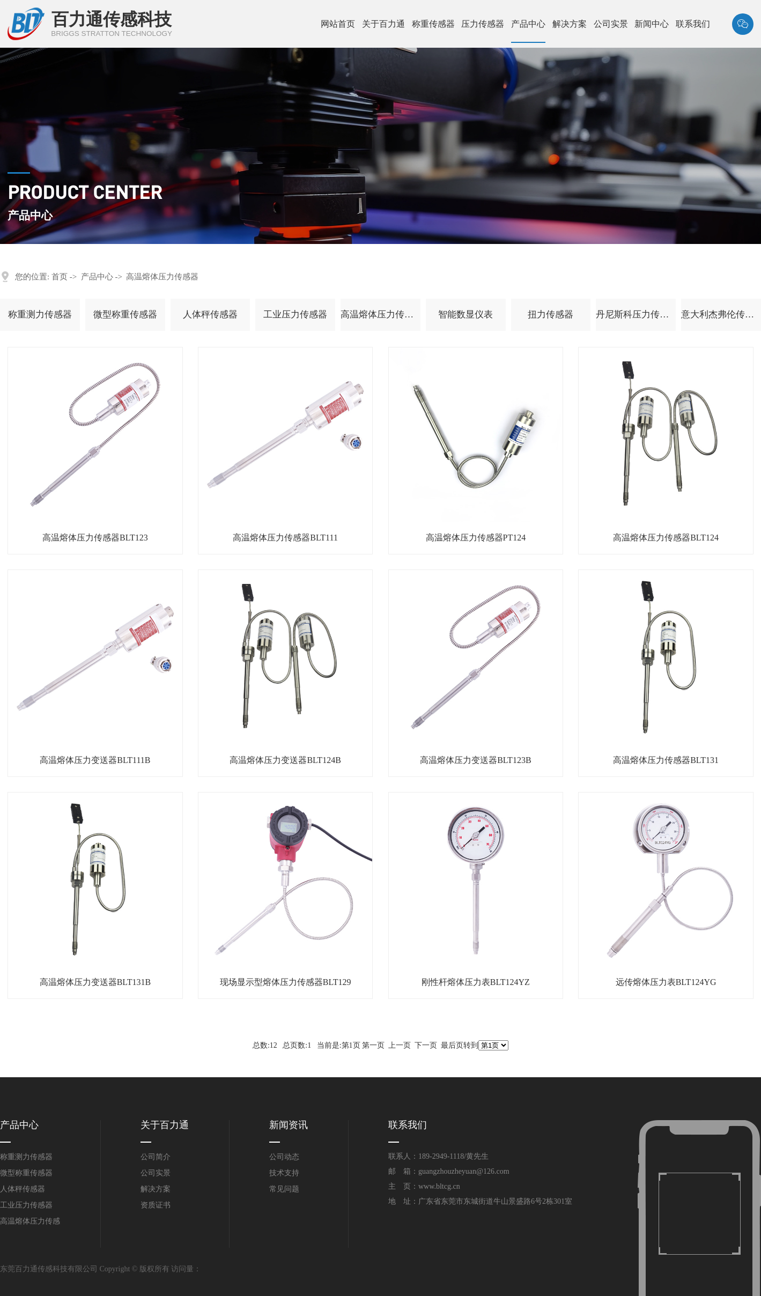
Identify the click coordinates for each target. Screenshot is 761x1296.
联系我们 (693, 23)
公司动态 (284, 1157)
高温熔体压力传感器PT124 (476, 537)
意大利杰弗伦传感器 (721, 314)
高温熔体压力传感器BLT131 (666, 760)
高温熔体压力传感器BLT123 (95, 537)
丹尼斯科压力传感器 (636, 314)
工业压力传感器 (295, 314)
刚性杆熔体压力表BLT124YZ (476, 982)
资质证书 (156, 1205)
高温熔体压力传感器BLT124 (666, 537)
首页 (59, 276)
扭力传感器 (550, 314)
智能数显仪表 (465, 314)
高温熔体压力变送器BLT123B (475, 760)
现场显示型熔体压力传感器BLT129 (285, 982)
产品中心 (528, 23)
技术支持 (284, 1173)
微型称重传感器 (125, 314)
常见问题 (284, 1189)
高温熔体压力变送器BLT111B (95, 760)
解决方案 (569, 23)
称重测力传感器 (40, 314)
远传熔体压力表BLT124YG (666, 982)
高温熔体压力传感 (30, 1221)
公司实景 (611, 23)
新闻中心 (651, 23)
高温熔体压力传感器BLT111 (285, 537)
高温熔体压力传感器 (162, 276)
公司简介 (156, 1157)
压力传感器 (482, 23)
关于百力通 (383, 23)
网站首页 (338, 23)
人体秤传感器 (210, 314)
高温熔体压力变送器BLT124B (285, 760)
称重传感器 (433, 23)
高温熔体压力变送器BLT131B (95, 982)
